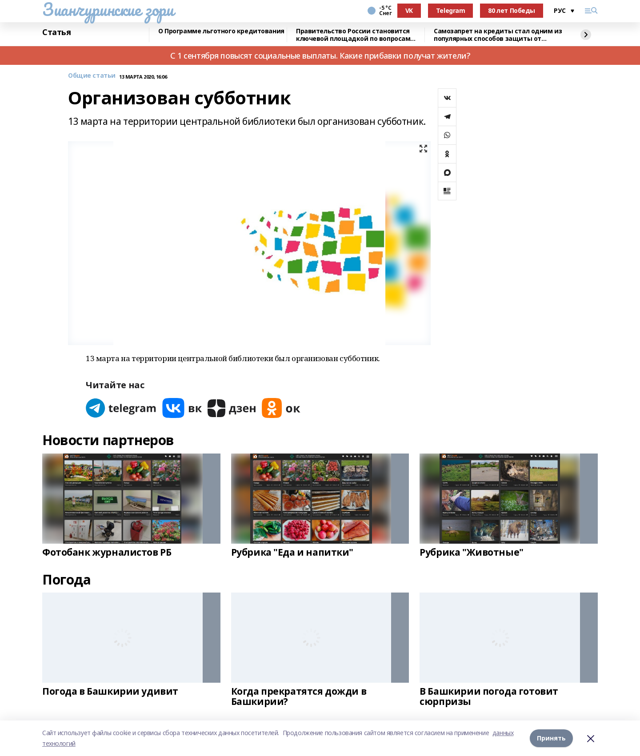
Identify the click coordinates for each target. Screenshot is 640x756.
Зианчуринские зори (107, 9)
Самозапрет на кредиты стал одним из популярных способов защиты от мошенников (498, 35)
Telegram (450, 10)
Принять (551, 738)
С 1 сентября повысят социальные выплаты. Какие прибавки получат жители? (320, 55)
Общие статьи (92, 76)
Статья (56, 32)
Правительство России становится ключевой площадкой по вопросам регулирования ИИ (353, 35)
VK (409, 10)
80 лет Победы (511, 10)
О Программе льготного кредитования (221, 31)
